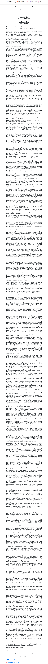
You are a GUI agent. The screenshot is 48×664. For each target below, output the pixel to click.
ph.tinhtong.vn (9, 2)
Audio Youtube (22, 2)
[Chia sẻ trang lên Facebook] (13, 659)
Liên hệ (39, 2)
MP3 (15, 2)
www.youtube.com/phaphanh (12, 662)
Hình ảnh (31, 2)
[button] (23, 12)
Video (28, 2)
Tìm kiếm (35, 2)
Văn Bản (18, 2)
